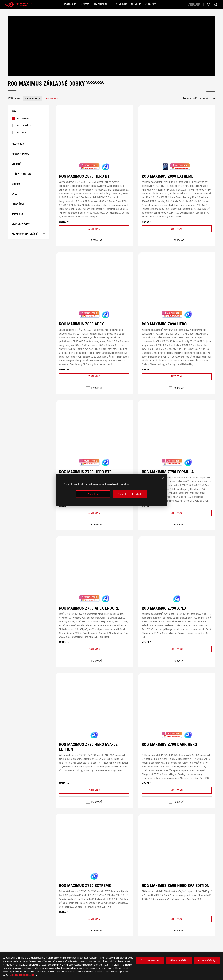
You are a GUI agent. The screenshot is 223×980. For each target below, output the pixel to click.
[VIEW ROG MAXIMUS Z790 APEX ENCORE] (94, 570)
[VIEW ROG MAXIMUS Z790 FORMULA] (177, 434)
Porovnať (96, 240)
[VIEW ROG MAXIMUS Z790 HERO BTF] (94, 434)
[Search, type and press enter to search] (209, 4)
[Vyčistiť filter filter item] (52, 98)
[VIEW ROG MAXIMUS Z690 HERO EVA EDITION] (177, 848)
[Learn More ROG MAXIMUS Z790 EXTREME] (94, 918)
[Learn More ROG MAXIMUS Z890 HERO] (177, 376)
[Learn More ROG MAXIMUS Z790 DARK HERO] (177, 790)
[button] (70, 4)
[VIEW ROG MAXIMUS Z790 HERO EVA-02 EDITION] (94, 706)
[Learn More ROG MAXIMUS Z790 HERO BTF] (94, 512)
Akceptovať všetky (206, 960)
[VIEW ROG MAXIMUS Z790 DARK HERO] (177, 706)
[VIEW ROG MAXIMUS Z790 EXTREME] (94, 848)
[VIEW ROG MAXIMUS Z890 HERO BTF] (94, 138)
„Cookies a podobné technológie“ (23, 974)
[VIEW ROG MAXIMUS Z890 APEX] (94, 286)
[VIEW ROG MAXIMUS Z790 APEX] (177, 570)
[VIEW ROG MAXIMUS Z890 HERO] (177, 286)
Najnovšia (205, 98)
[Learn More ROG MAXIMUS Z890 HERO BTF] (94, 228)
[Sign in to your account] (216, 4)
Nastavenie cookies (150, 960)
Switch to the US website (130, 494)
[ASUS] (194, 4)
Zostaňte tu (93, 494)
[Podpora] (150, 4)
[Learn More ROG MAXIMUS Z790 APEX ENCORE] (94, 649)
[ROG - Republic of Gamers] (19, 4)
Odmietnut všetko (178, 960)
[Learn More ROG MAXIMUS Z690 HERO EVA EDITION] (177, 918)
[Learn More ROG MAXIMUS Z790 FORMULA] (177, 512)
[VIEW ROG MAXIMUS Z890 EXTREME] (177, 138)
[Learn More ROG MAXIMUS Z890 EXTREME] (177, 228)
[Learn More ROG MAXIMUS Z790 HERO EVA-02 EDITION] (94, 790)
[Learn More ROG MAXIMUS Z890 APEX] (94, 376)
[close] (162, 479)
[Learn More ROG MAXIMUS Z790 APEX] (177, 649)
